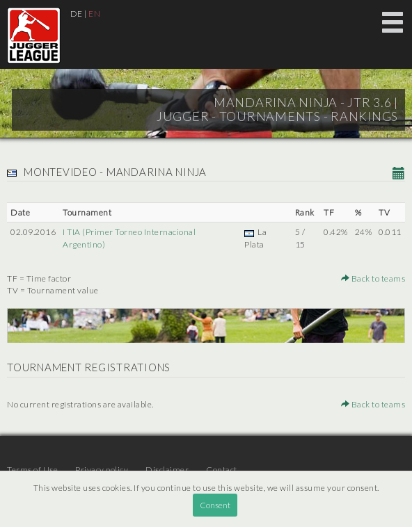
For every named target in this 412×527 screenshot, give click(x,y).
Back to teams (373, 278)
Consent (215, 505)
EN (94, 13)
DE (76, 13)
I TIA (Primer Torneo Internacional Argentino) (129, 238)
